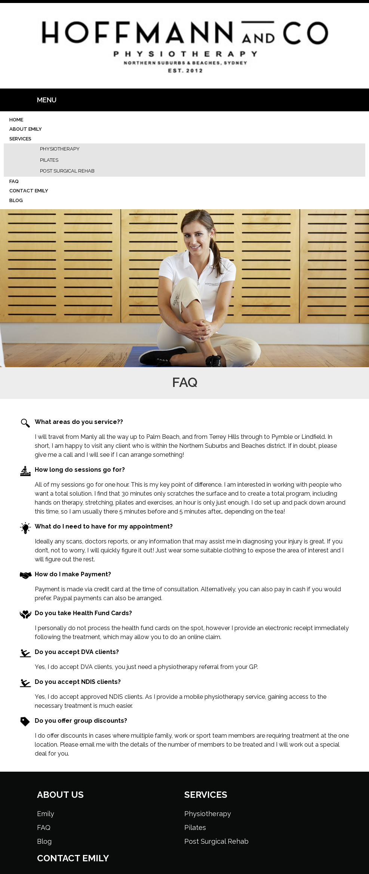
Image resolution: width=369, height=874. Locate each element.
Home (16, 120)
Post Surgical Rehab (67, 171)
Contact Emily (28, 190)
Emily (45, 814)
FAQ (14, 181)
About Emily (25, 129)
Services (20, 139)
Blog (16, 200)
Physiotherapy (60, 149)
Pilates (49, 160)
